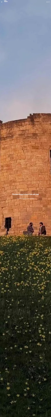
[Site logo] (6, 2)
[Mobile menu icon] (1, 2)
